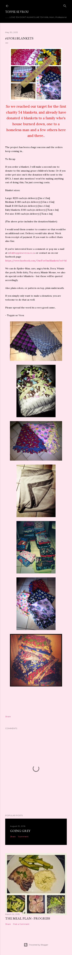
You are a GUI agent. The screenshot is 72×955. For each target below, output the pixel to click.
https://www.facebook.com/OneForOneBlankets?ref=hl (35, 260)
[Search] (65, 5)
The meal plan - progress (27, 918)
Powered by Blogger (36, 945)
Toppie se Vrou (17, 12)
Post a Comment (21, 924)
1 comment (23, 836)
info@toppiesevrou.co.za (21, 252)
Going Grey (20, 831)
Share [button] (8, 716)
